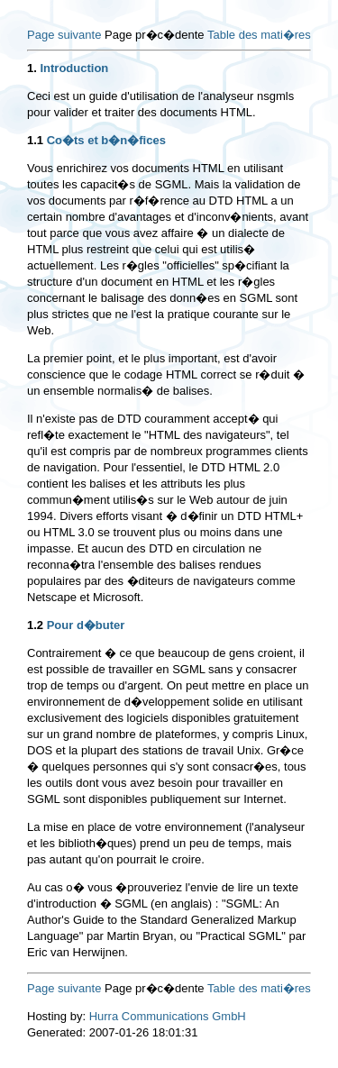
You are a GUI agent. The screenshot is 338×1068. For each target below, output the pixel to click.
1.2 (35, 625)
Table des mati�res (259, 34)
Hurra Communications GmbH (167, 1016)
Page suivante (64, 34)
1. (32, 68)
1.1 (35, 140)
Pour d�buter (86, 625)
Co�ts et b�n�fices (106, 140)
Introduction (74, 68)
